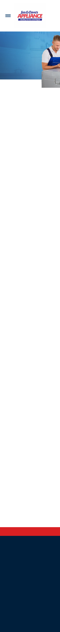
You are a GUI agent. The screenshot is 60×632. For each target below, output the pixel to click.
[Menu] (8, 16)
